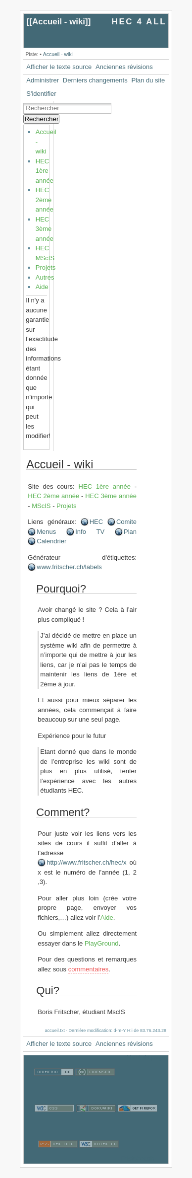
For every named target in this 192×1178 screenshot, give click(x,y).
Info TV (89, 531)
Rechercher (41, 119)
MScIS (41, 506)
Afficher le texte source (59, 67)
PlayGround (102, 943)
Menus (46, 531)
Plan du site (148, 80)
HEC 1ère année (44, 170)
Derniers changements (95, 80)
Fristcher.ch (137, 1158)
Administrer (42, 80)
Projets (45, 267)
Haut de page (146, 1057)
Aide (42, 287)
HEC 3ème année (44, 229)
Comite (126, 521)
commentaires (88, 969)
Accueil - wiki (58, 21)
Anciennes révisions (124, 67)
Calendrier (51, 541)
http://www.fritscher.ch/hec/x (86, 862)
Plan (130, 531)
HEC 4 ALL (139, 21)
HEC (96, 521)
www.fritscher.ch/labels (69, 567)
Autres (45, 277)
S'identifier (41, 93)
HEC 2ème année (44, 199)
